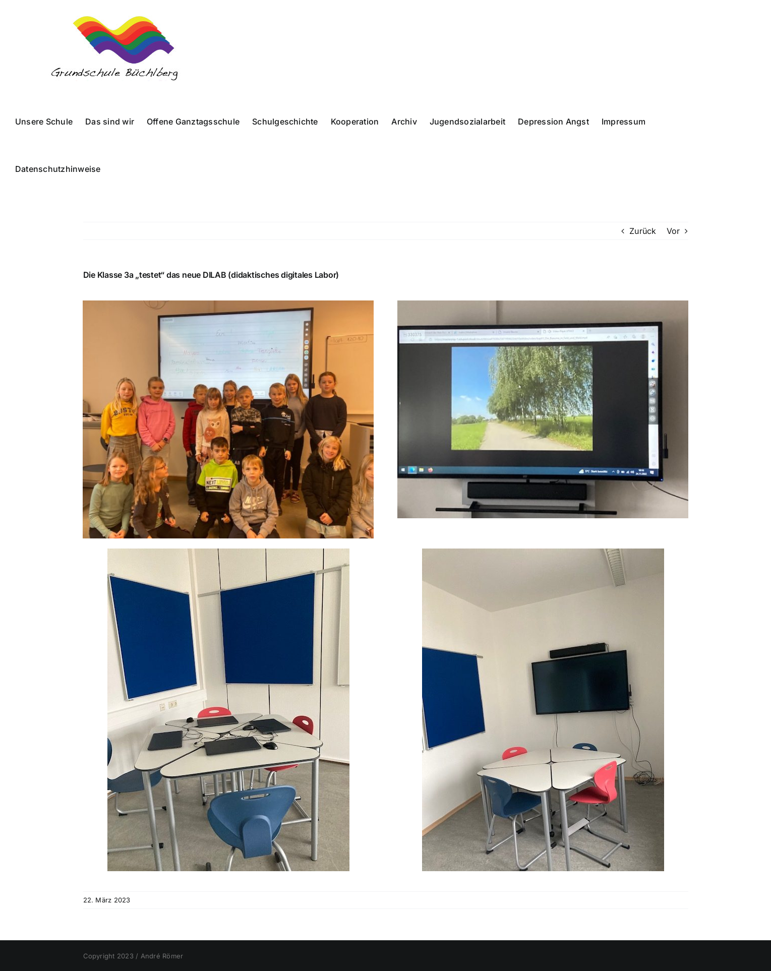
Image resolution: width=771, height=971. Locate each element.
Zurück (642, 231)
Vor (673, 231)
